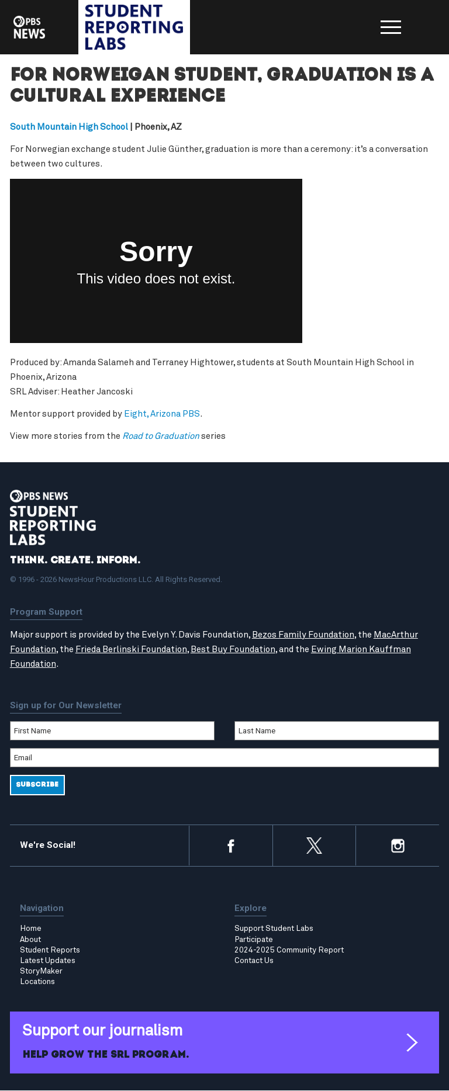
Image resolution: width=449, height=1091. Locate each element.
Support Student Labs (273, 929)
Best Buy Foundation (233, 650)
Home (31, 929)
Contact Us (254, 961)
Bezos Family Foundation (303, 635)
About (30, 940)
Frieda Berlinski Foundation (131, 650)
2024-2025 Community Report (289, 950)
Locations (37, 982)
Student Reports (50, 950)
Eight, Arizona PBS (162, 414)
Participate (253, 940)
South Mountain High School (69, 127)
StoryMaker (41, 972)
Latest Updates (47, 961)
